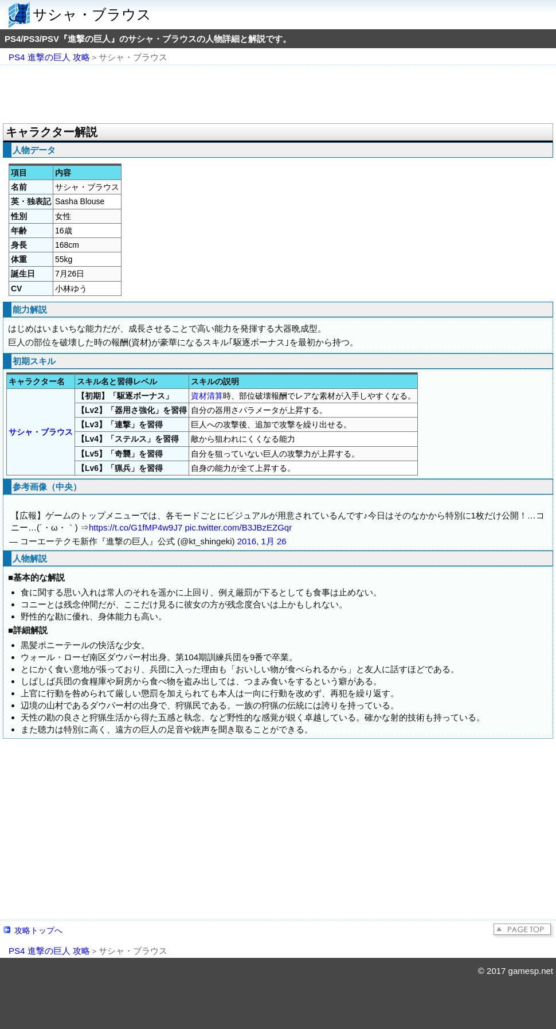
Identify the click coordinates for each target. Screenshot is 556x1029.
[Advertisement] (278, 95)
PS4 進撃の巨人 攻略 (49, 57)
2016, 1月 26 (262, 541)
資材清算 (207, 395)
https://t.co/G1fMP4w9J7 (135, 527)
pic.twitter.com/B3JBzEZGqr (238, 527)
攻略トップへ (38, 930)
